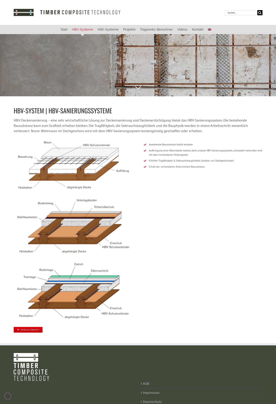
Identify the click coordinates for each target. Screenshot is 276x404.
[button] (8, 396)
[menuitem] (209, 29)
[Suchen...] (241, 12)
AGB (146, 383)
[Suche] (259, 12)
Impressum (151, 392)
